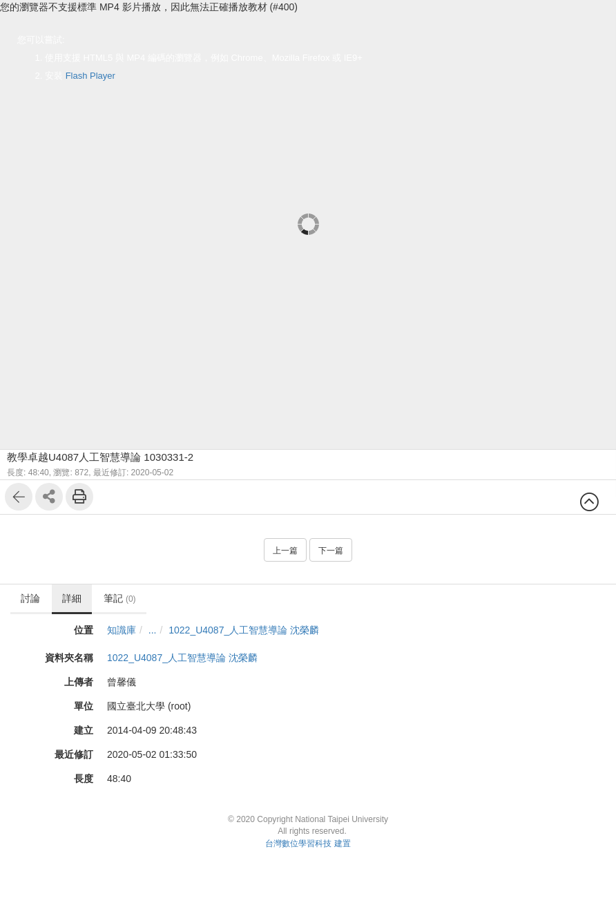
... (152, 630)
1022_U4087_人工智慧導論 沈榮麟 (244, 630)
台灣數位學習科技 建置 (307, 843)
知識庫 (121, 630)
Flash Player (90, 75)
